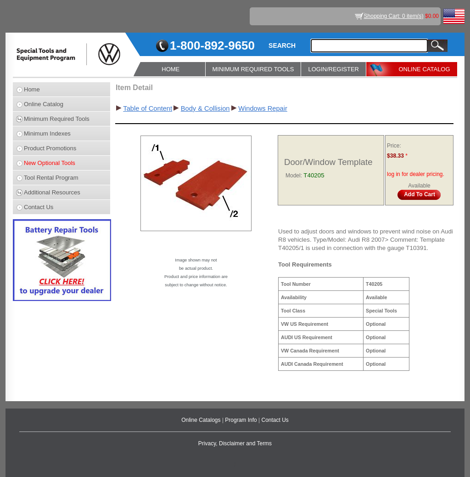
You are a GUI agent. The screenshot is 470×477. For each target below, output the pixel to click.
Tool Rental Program (51, 177)
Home (32, 89)
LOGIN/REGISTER (333, 69)
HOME (170, 69)
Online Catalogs (201, 420)
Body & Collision (205, 108)
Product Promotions (50, 148)
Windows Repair (262, 108)
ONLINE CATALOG (424, 69)
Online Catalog (43, 104)
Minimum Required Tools (57, 118)
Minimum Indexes (47, 133)
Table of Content (147, 108)
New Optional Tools (49, 162)
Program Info (241, 420)
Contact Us (38, 207)
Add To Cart (419, 194)
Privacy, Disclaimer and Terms (235, 443)
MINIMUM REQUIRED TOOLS (253, 69)
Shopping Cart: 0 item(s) (394, 16)
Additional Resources (52, 192)
